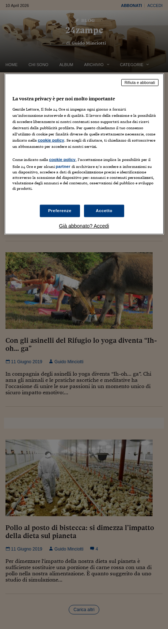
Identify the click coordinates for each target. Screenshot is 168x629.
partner (63, 166)
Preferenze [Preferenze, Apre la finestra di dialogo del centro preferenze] (60, 210)
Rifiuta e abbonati (140, 82)
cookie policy (51, 140)
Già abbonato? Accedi (84, 226)
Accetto (104, 210)
